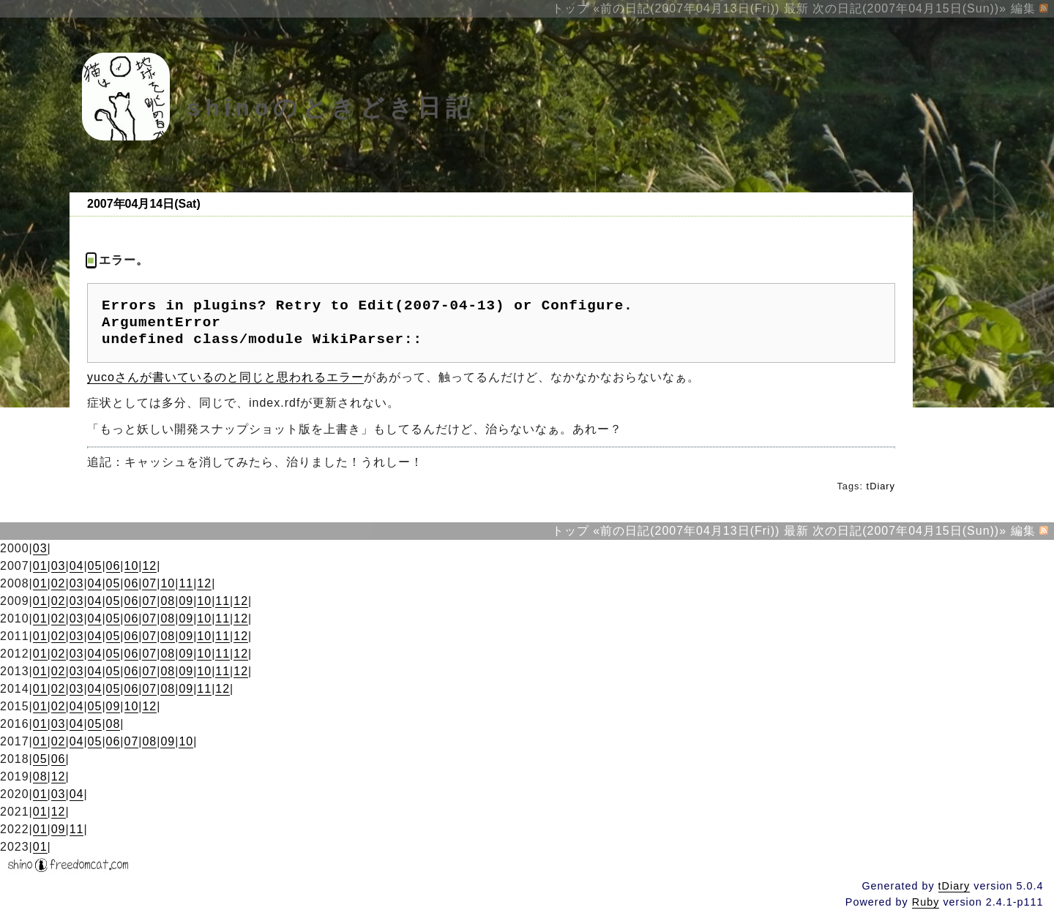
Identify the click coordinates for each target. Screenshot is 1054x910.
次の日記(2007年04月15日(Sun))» (909, 8)
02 (58, 583)
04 (77, 566)
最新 (796, 8)
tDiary (881, 486)
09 (186, 601)
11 (186, 583)
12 (149, 566)
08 (167, 601)
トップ (570, 8)
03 (40, 548)
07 (149, 583)
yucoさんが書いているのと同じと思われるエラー (225, 377)
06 (113, 566)
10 (131, 566)
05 (95, 566)
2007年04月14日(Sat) (144, 204)
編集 (1023, 8)
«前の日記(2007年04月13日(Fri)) (686, 8)
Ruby (926, 902)
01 (40, 566)
